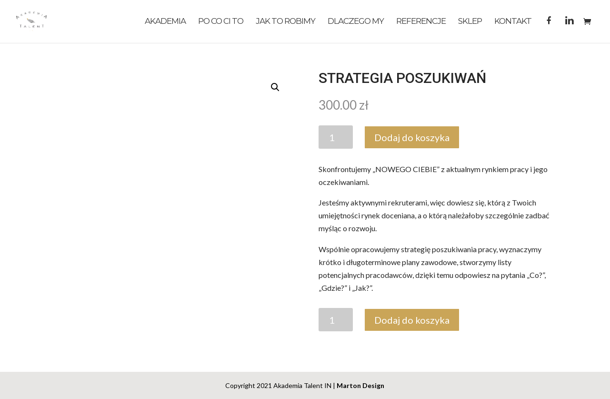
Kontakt (512, 22)
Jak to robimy (285, 22)
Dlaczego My (356, 22)
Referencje (421, 22)
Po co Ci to (220, 22)
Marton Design (360, 385)
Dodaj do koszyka (412, 137)
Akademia (165, 22)
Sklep (470, 22)
